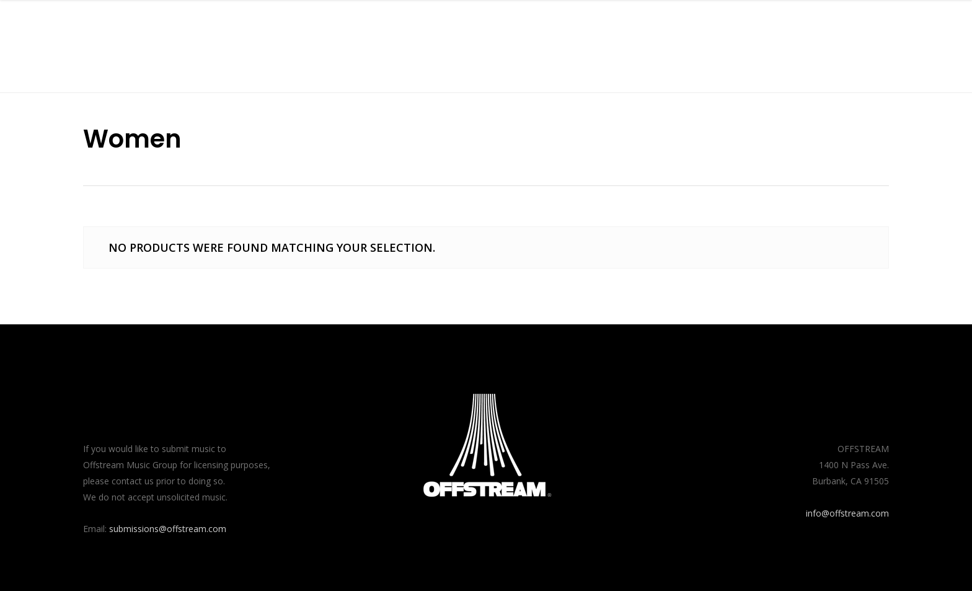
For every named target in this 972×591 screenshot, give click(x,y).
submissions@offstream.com (167, 529)
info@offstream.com (847, 513)
